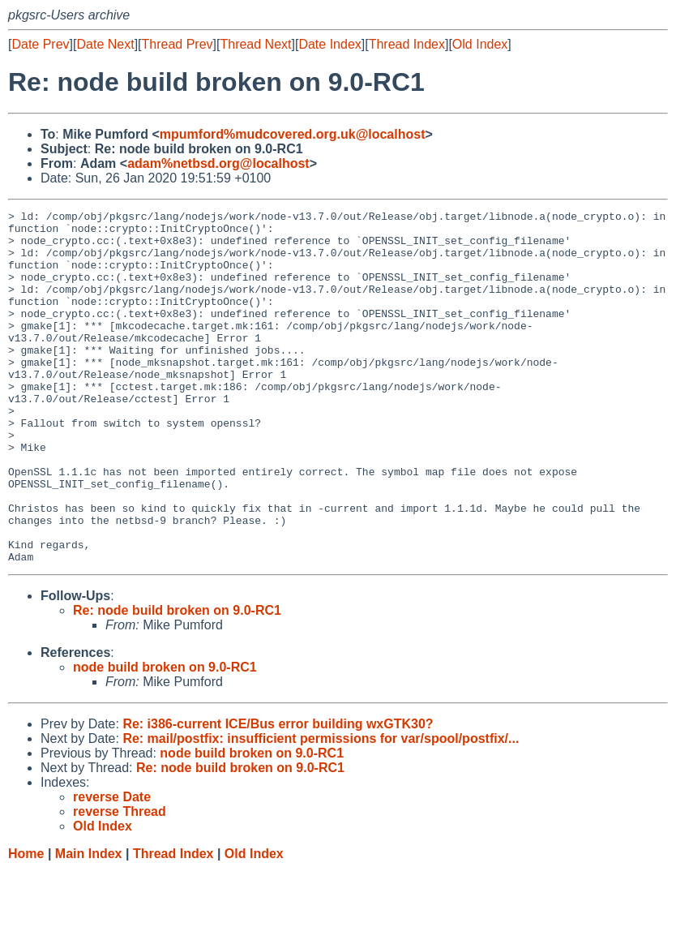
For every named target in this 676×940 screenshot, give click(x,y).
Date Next (105, 44)
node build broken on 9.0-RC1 (165, 738)
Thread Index (407, 44)
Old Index (479, 44)
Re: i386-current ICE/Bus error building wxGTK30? (277, 794)
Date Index (329, 44)
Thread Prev (177, 44)
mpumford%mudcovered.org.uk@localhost (293, 134)
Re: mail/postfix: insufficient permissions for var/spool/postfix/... (320, 809)
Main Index (88, 924)
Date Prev (40, 44)
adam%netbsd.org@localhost (218, 163)
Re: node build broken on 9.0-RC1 (177, 681)
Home (26, 924)
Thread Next (255, 44)
